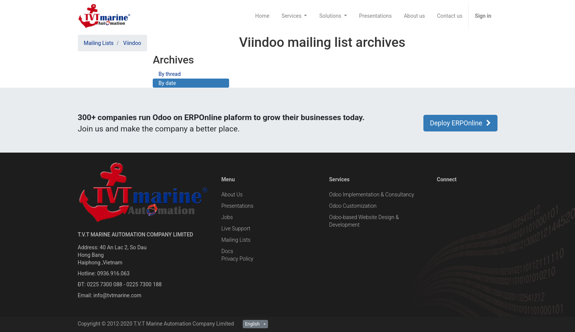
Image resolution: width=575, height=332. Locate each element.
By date (167, 83)
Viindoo (132, 43)
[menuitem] (262, 16)
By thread (169, 74)
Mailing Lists (99, 43)
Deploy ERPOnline (460, 123)
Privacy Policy (237, 259)
